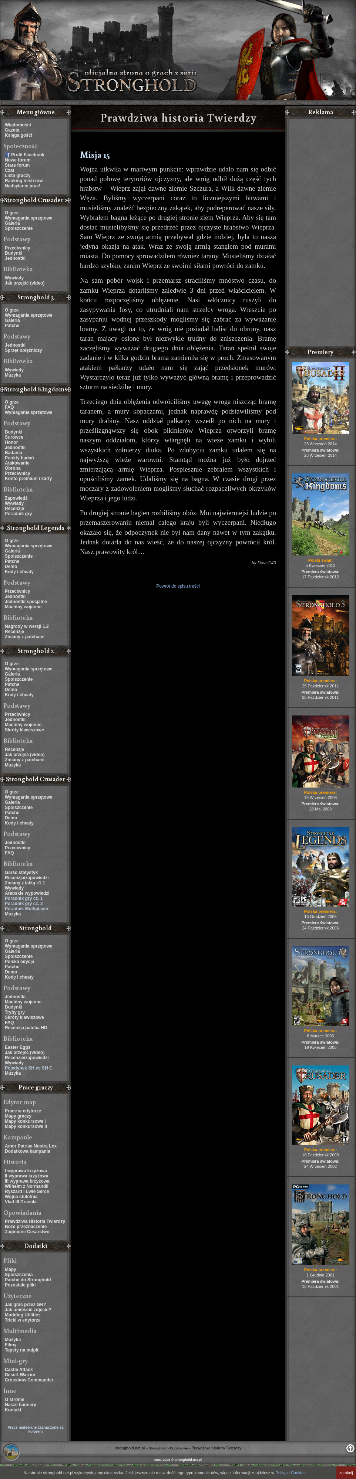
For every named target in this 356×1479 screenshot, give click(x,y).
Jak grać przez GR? (25, 1304)
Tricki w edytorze (23, 1320)
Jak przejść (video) (24, 283)
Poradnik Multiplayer (26, 908)
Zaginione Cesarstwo (27, 1231)
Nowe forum (17, 160)
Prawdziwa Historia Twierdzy (35, 1221)
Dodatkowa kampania (27, 1151)
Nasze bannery (20, 1404)
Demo (11, 566)
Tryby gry (15, 1012)
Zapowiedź (16, 498)
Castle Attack (19, 1369)
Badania (13, 452)
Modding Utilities (23, 1315)
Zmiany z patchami (24, 636)
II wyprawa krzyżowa (26, 1176)
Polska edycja (19, 961)
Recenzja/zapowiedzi (27, 877)
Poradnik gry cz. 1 (24, 898)
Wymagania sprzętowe (28, 218)
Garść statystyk (21, 872)
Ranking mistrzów (24, 180)
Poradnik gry (18, 513)
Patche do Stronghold (28, 1279)
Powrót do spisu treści (177, 586)
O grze (12, 212)
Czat (9, 170)
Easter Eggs (17, 1047)
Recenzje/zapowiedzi (27, 1057)
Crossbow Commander (29, 1380)
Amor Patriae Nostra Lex (31, 1146)
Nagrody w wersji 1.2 (27, 626)
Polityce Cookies (290, 1472)
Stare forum (17, 165)
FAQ (9, 407)
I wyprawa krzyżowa (26, 1170)
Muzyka (13, 375)
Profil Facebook (27, 154)
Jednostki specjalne (26, 601)
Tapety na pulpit (21, 1350)
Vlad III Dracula (21, 1201)
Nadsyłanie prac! (22, 185)
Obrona (13, 468)
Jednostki (15, 258)
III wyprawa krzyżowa (27, 1181)
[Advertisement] (320, 233)
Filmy (10, 1344)
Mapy (10, 1269)
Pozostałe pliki (20, 1285)
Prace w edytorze (23, 1111)
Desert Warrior (20, 1374)
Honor (11, 442)
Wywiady (14, 277)
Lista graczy (17, 175)
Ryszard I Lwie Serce (27, 1191)
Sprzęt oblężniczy (23, 350)
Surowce (14, 437)
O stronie (14, 1399)
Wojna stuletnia (21, 1196)
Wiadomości (18, 124)
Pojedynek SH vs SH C (29, 1068)
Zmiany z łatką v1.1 (25, 882)
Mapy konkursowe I (25, 1121)
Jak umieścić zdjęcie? (28, 1309)
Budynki (13, 253)
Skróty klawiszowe (24, 729)
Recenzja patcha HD (26, 1027)
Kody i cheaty (19, 571)
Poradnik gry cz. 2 (24, 903)
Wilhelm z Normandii (26, 1186)
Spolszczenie (19, 228)
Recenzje (14, 508)
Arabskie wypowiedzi (27, 893)
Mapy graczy (18, 1116)
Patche (12, 325)
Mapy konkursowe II (26, 1126)
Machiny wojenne (23, 606)
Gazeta (12, 130)
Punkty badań (19, 457)
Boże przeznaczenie (26, 1226)
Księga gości (18, 135)
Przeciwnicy (17, 248)
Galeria (12, 223)
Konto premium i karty (28, 478)
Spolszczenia (19, 1274)
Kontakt (13, 1409)
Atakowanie (17, 463)
